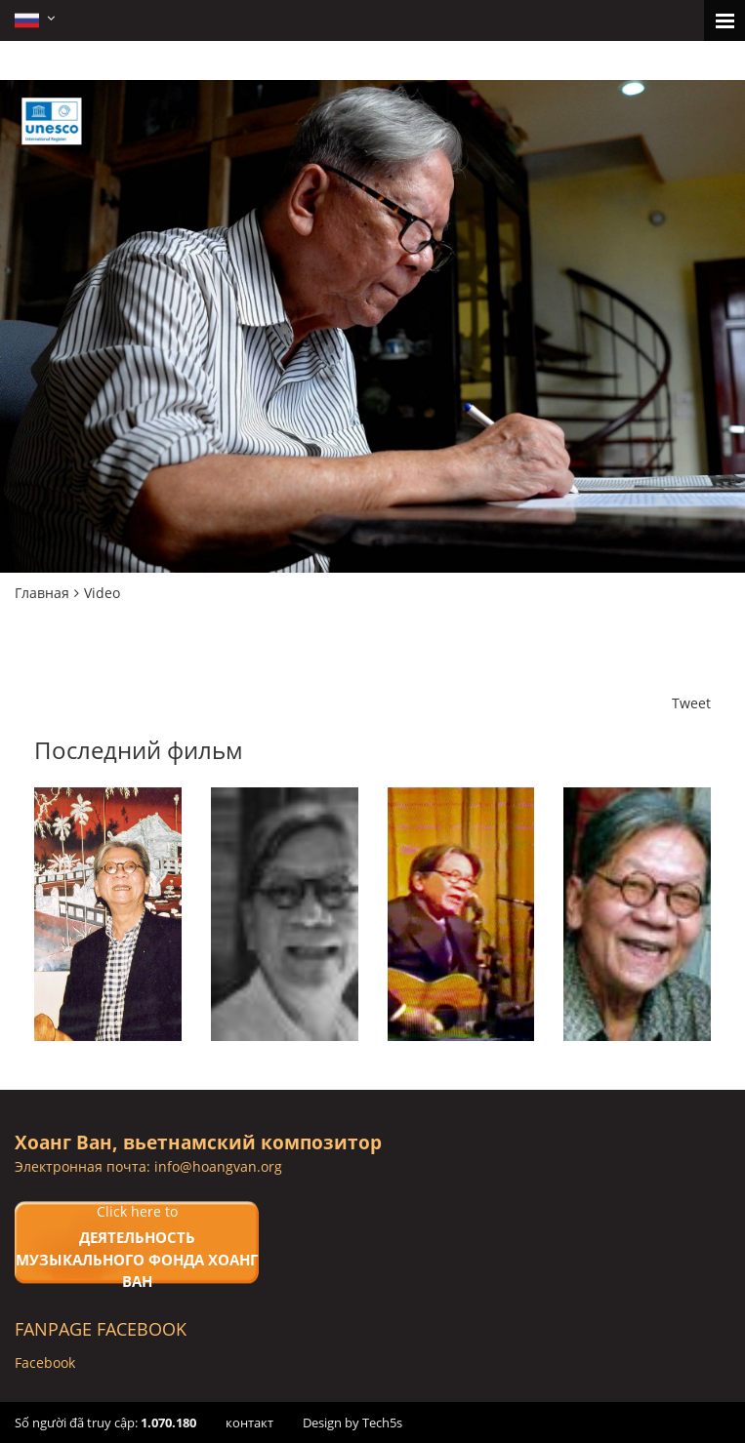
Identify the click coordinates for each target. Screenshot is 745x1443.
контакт (249, 1422)
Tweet (691, 703)
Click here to (137, 1247)
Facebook (45, 1362)
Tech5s (382, 1422)
